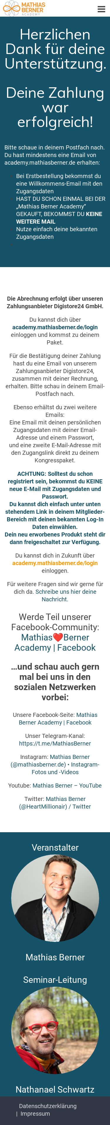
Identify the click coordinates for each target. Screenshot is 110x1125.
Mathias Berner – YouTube (67, 785)
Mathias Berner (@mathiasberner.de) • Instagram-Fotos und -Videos (55, 764)
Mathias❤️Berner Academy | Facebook (55, 642)
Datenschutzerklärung (48, 1106)
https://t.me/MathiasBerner (55, 743)
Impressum (35, 1113)
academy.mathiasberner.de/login (55, 327)
